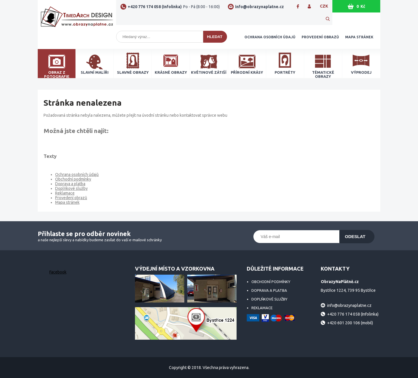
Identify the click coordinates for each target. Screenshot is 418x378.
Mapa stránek (359, 37)
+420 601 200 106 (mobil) (350, 323)
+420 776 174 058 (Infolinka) (174, 6)
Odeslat (355, 236)
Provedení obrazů (320, 37)
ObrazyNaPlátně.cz (77, 18)
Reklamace (65, 193)
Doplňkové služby (71, 188)
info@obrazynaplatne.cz (259, 6)
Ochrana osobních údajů (269, 37)
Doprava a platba (70, 183)
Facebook (57, 272)
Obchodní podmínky (73, 179)
